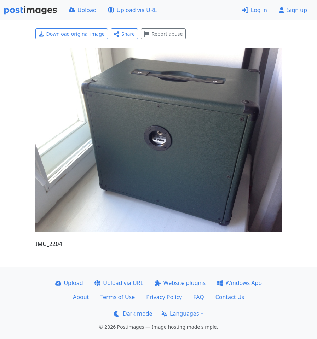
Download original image (72, 33)
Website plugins (180, 283)
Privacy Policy (164, 297)
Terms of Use (117, 297)
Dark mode (133, 313)
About (81, 297)
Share (124, 33)
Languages (180, 313)
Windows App (239, 283)
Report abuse (163, 33)
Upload (83, 10)
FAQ (198, 297)
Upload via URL (132, 10)
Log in (254, 10)
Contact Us (229, 297)
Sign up (292, 10)
